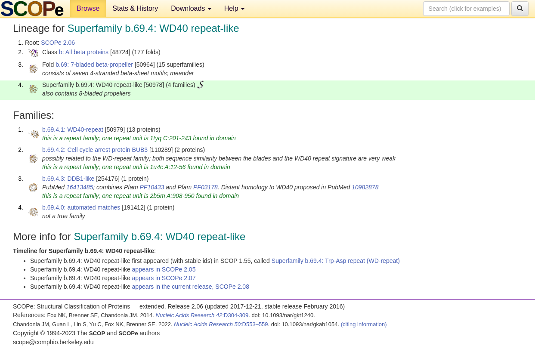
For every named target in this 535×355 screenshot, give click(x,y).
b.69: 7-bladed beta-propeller (94, 64)
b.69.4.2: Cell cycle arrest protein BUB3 (95, 149)
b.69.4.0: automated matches (81, 207)
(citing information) (364, 324)
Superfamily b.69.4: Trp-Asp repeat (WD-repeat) (336, 260)
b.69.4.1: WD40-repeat (72, 129)
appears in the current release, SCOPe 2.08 (190, 286)
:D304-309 (202, 315)
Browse (88, 8)
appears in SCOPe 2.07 (164, 278)
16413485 (79, 187)
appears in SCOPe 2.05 (164, 269)
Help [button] (234, 8)
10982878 (365, 187)
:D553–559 (221, 324)
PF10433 (152, 187)
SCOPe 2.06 (58, 42)
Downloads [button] (191, 8)
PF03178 (205, 187)
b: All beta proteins (83, 52)
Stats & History (135, 8)
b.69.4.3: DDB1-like (68, 178)
